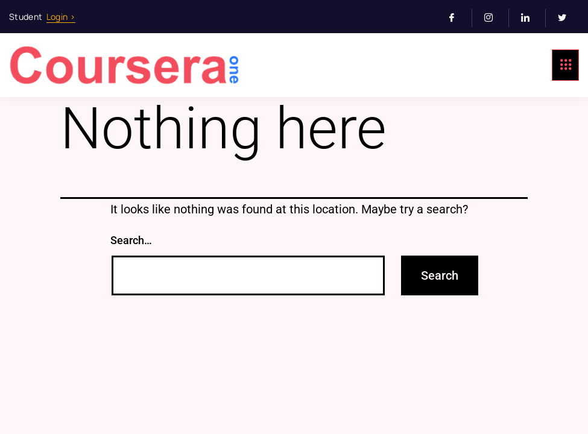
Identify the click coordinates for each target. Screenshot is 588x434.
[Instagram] (493, 18)
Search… (131, 240)
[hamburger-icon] (565, 65)
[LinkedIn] (530, 18)
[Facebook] (456, 18)
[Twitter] (567, 18)
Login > (60, 16)
